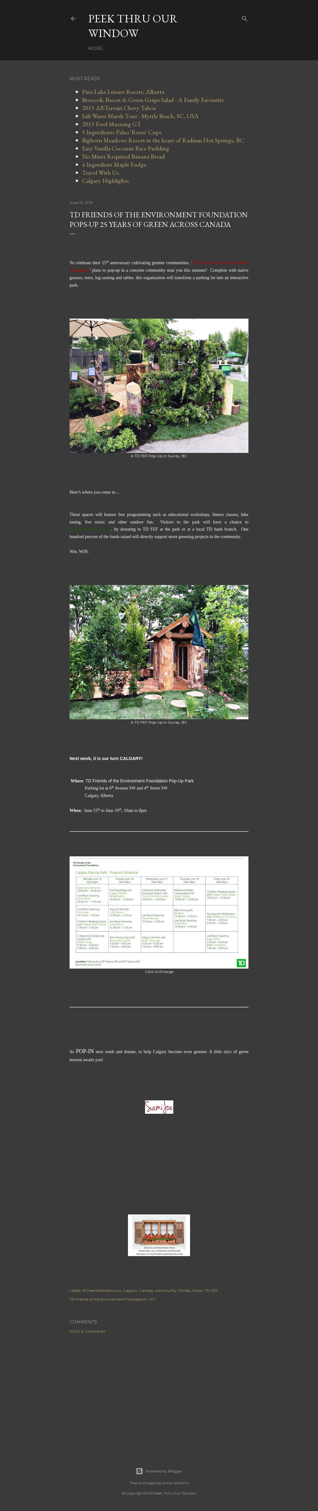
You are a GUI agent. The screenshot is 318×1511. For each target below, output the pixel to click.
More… (198, 48)
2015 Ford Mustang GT (111, 124)
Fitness (185, 1290)
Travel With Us (166, 48)
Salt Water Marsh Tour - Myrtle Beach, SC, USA (140, 116)
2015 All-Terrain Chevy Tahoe (119, 108)
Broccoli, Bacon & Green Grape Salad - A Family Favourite (153, 100)
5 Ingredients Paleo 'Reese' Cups (121, 132)
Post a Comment (87, 1331)
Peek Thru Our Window (133, 25)
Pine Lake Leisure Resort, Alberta (123, 92)
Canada (146, 1290)
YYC (152, 1299)
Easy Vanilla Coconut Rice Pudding (125, 148)
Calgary (130, 1290)
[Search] (244, 17)
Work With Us (125, 48)
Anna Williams (175, 1483)
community (166, 1290)
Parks (198, 1290)
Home (95, 48)
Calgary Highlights (105, 181)
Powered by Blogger (159, 1471)
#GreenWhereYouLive (102, 1290)
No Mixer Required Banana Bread (123, 156)
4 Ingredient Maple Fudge (114, 164)
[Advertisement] (159, 1392)
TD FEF (211, 1290)
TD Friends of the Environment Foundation (108, 1299)
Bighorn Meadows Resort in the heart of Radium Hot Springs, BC (163, 140)
